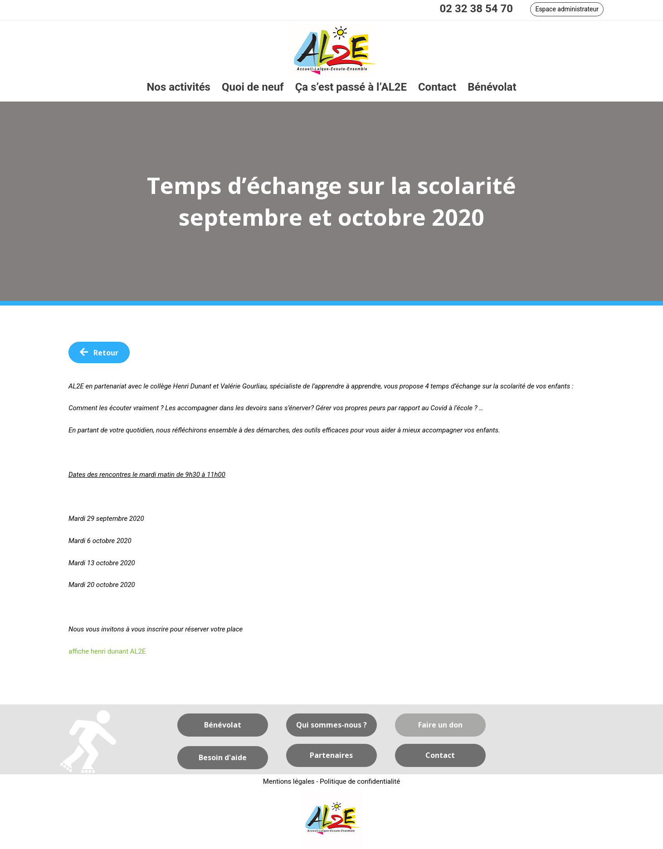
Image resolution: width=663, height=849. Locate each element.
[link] (178, 87)
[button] (567, 9)
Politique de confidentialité (360, 781)
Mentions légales (289, 781)
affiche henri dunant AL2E (107, 651)
